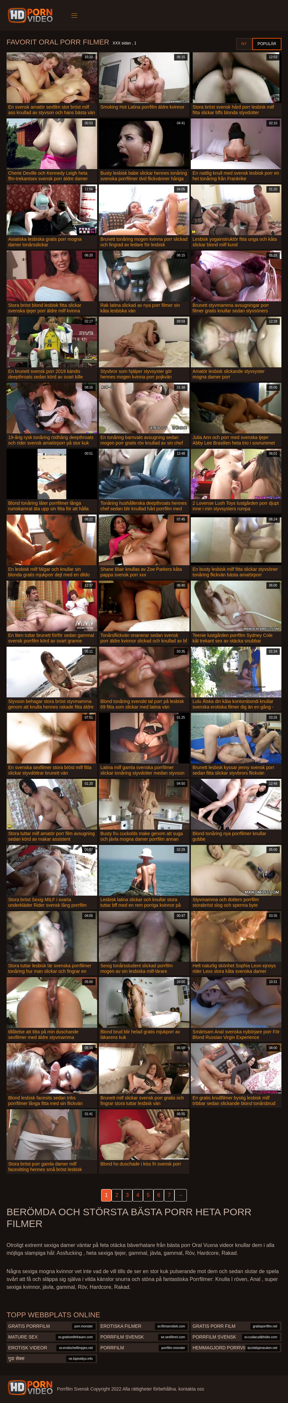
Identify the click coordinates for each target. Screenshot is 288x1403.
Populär (267, 44)
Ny (244, 44)
